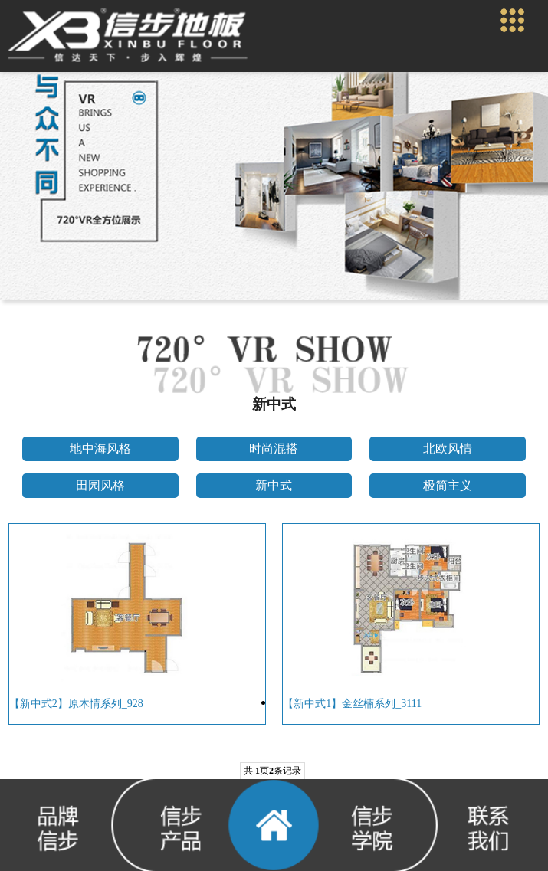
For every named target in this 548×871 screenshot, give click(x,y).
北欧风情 (447, 448)
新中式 (273, 485)
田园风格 (100, 485)
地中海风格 (100, 448)
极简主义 (447, 485)
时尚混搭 (273, 448)
